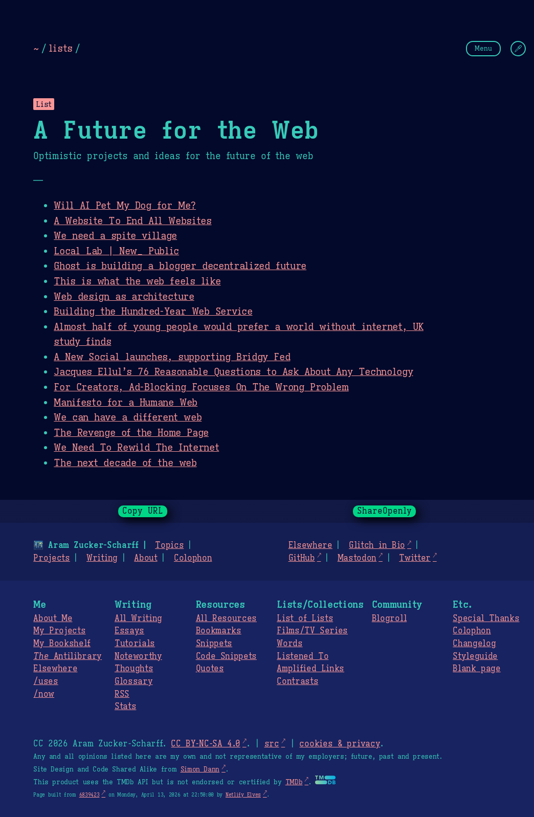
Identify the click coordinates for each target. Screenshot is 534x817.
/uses (45, 681)
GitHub (301, 558)
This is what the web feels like (137, 281)
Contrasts (297, 681)
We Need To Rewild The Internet (136, 447)
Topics (169, 545)
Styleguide (475, 656)
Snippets (214, 643)
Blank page (476, 669)
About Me (52, 618)
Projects (51, 558)
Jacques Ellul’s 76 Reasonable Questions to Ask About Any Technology (233, 371)
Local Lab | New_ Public (116, 251)
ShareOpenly (384, 511)
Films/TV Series (312, 631)
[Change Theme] (518, 48)
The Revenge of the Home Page (131, 432)
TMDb (294, 782)
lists (61, 48)
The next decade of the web (125, 462)
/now (43, 694)
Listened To (302, 656)
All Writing (138, 618)
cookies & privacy (339, 744)
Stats (125, 706)
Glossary (133, 681)
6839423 (89, 794)
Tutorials (135, 643)
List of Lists (305, 618)
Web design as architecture (124, 296)
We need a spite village (115, 235)
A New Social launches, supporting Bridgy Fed (172, 356)
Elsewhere (310, 545)
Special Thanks (486, 618)
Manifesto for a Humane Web (125, 402)
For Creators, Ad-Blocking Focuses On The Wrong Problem (201, 387)
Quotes (210, 669)
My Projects (59, 631)
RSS (122, 694)
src (271, 744)
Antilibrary (67, 656)
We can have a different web (128, 417)
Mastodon (357, 558)
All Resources (226, 618)
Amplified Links (310, 669)
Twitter (415, 558)
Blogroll (389, 618)
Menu (483, 48)
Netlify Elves (243, 794)
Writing (102, 558)
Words (289, 643)
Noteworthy (138, 656)
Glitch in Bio (377, 545)
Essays (129, 631)
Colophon (193, 558)
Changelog (474, 643)
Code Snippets (226, 656)
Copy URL (142, 511)
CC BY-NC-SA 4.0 (205, 744)
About (145, 558)
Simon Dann (200, 769)
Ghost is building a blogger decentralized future (180, 265)
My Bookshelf (62, 643)
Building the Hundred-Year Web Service (153, 311)
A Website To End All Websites (132, 220)
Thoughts (134, 669)
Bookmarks (218, 631)
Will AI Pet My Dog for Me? (125, 205)
